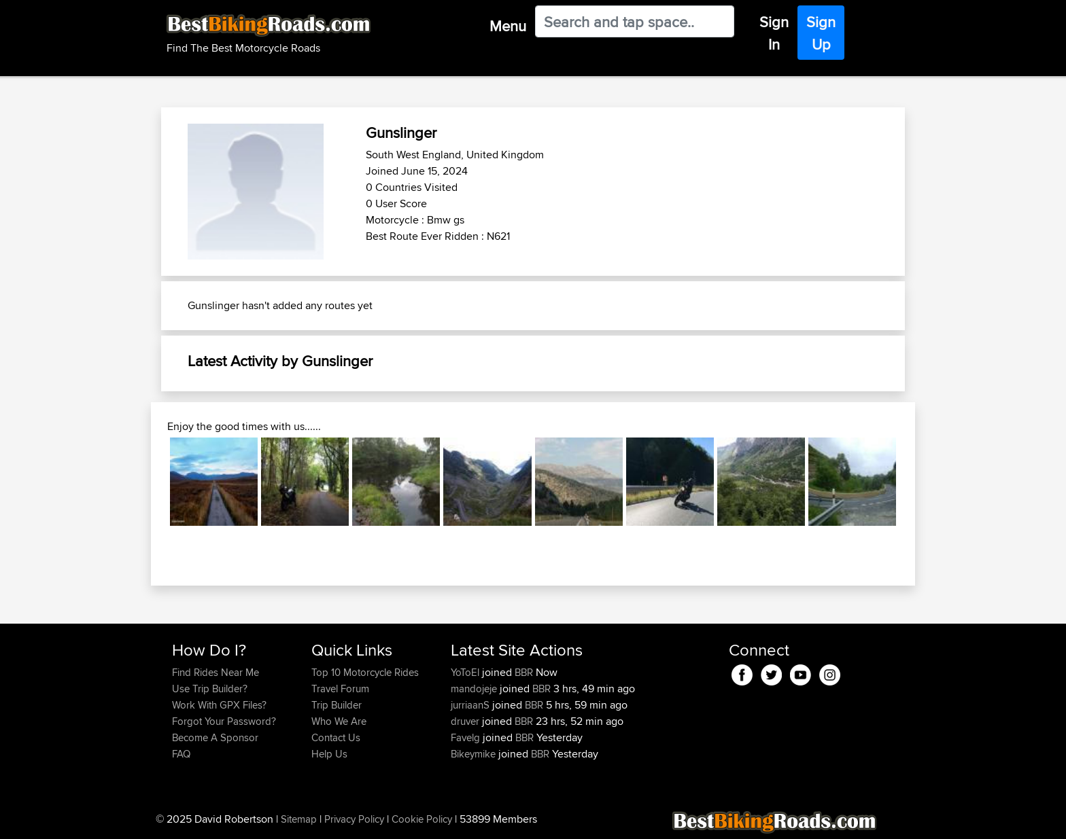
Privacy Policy (354, 819)
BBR (524, 672)
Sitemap (299, 819)
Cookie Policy (422, 819)
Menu (507, 26)
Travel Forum (340, 688)
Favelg (467, 737)
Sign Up (821, 33)
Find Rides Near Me (215, 672)
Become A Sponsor (215, 737)
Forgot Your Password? (224, 721)
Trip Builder (336, 705)
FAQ (181, 754)
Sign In (774, 33)
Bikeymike (474, 754)
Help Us (329, 754)
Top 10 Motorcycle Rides (365, 672)
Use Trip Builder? (209, 688)
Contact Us (335, 737)
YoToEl (466, 672)
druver (466, 721)
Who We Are (338, 721)
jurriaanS (471, 705)
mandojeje (475, 688)
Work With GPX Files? (219, 705)
